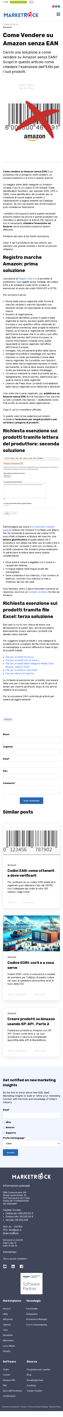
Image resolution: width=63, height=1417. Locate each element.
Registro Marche (27, 278)
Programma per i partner (38, 1369)
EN (7, 2)
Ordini (6, 1369)
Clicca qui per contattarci (15, 1258)
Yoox (5, 1330)
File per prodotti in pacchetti (21, 670)
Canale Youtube (34, 1390)
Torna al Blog (10, 24)
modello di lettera (38, 591)
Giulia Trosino (26, 85)
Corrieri (6, 1374)
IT (3, 2)
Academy (31, 1385)
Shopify (6, 1351)
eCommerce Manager (36, 1319)
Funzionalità (32, 1308)
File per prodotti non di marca (22, 660)
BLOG (31, 2)
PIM (4, 1385)
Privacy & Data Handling (38, 1407)
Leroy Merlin (9, 1346)
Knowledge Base (35, 1380)
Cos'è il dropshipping (36, 1324)
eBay (5, 1314)
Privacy (24, 1407)
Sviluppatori (32, 1314)
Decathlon (8, 1335)
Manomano (8, 1340)
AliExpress (8, 1319)
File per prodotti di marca (20, 657)
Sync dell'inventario (12, 1390)
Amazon (7, 719)
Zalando (7, 1324)
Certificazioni (9, 1396)
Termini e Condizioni (10, 1407)
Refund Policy (55, 1407)
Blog (29, 1374)
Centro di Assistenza (18, 2)
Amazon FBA (9, 1380)
